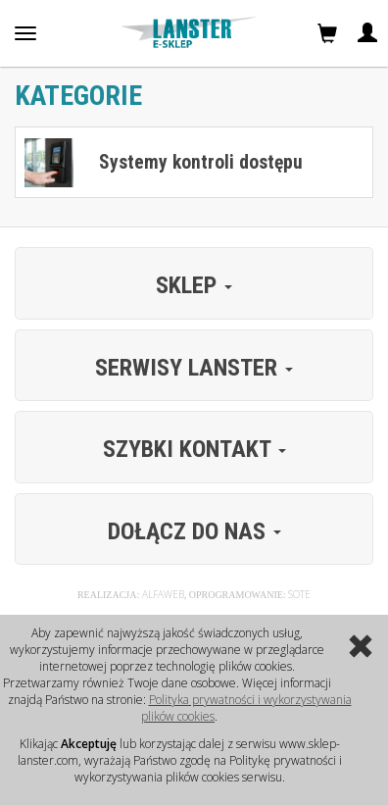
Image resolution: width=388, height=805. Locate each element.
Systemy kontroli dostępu (201, 162)
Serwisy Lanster (194, 367)
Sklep (194, 285)
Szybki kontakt (194, 449)
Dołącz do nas (194, 531)
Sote (299, 594)
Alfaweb (163, 594)
